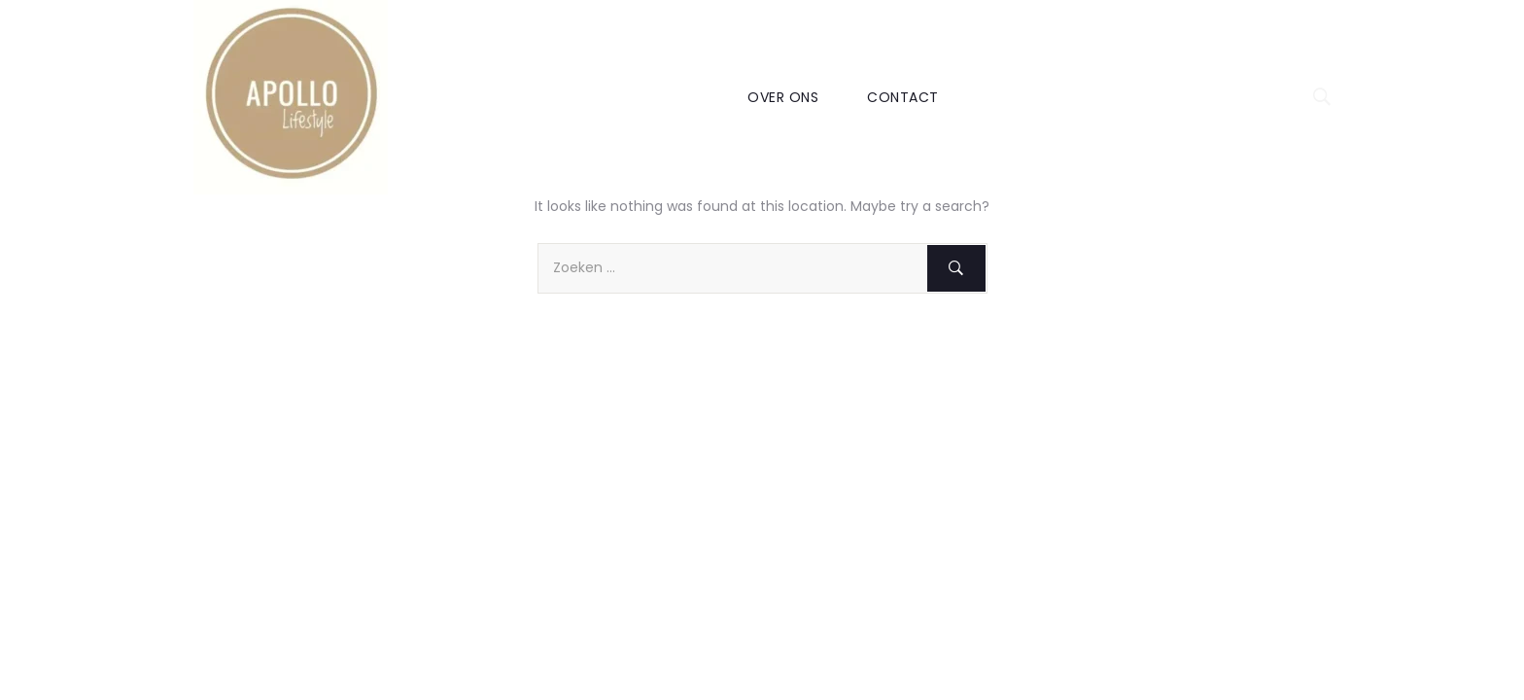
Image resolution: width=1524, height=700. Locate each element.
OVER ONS (782, 97)
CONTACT (903, 97)
